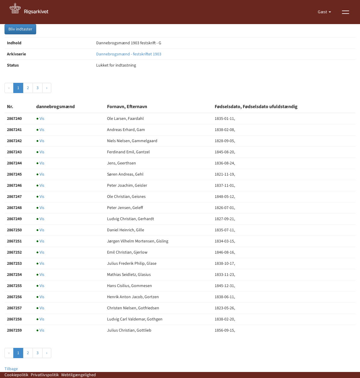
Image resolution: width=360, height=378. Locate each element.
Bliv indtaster (20, 29)
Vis (40, 119)
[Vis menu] (345, 12)
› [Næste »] (46, 88)
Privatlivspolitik (45, 375)
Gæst (323, 12)
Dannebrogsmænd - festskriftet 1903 (128, 54)
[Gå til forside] (32, 12)
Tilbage (11, 369)
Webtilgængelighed (78, 375)
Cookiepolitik (16, 375)
